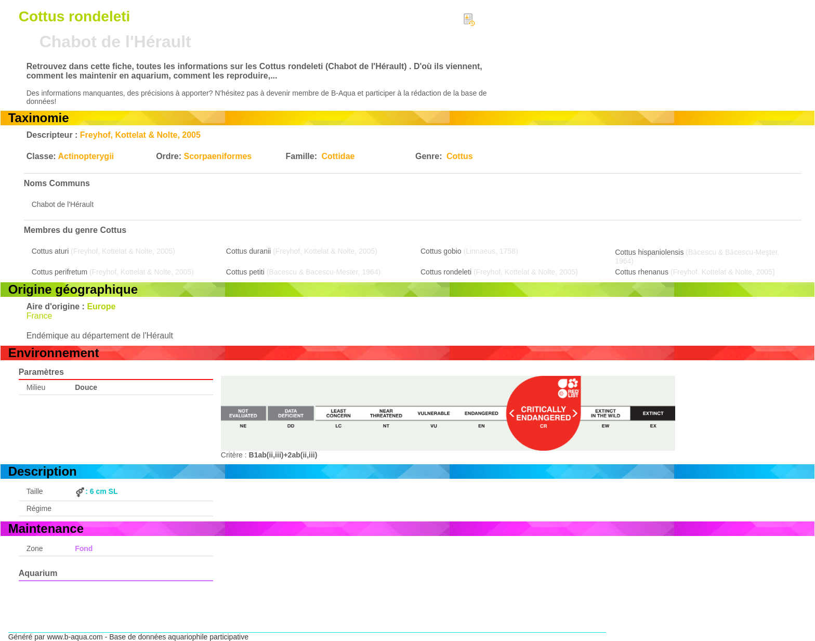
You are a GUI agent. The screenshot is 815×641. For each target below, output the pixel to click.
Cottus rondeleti (445, 272)
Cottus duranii (248, 251)
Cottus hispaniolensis (649, 252)
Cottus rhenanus (641, 272)
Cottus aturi (50, 251)
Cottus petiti (245, 272)
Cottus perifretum (59, 272)
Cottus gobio (441, 251)
